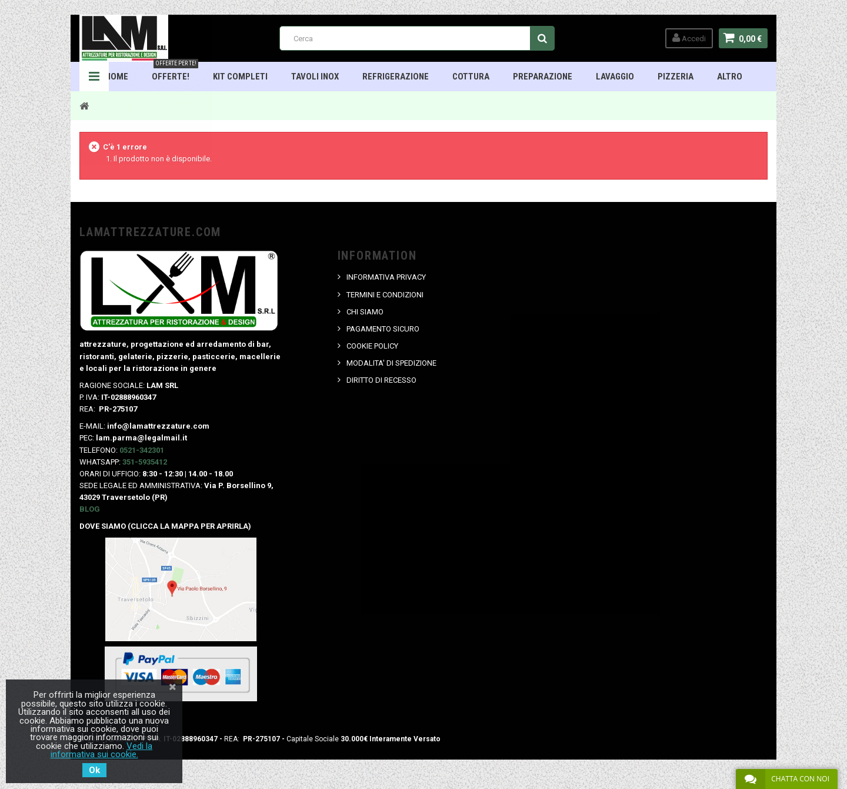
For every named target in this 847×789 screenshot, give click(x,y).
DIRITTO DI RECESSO (381, 380)
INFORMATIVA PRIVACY (386, 277)
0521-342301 (141, 450)
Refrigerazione (395, 76)
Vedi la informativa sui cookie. (102, 750)
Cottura (470, 76)
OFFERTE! (175, 72)
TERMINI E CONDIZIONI (385, 294)
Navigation (94, 76)
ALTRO (729, 76)
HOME (116, 76)
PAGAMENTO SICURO (382, 328)
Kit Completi (240, 76)
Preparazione (542, 76)
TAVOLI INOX (315, 76)
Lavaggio (615, 76)
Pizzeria (675, 76)
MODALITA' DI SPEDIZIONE (391, 363)
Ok (94, 770)
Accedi (689, 38)
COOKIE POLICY (372, 346)
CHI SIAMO (365, 311)
